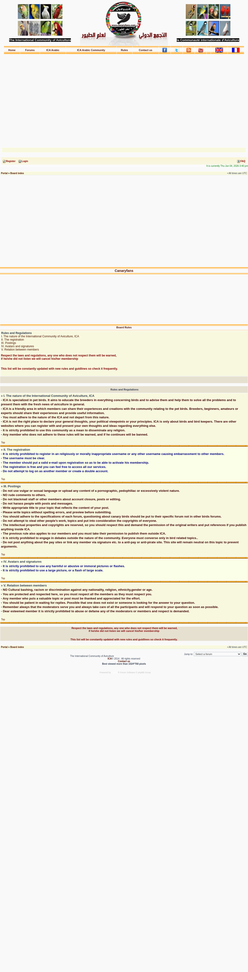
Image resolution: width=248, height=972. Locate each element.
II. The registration (12, 339)
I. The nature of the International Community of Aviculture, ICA (40, 336)
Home (12, 50)
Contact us (145, 50)
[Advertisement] (124, 98)
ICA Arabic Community (91, 50)
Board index (17, 173)
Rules (124, 50)
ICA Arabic (52, 50)
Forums (30, 50)
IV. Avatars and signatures (17, 346)
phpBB (114, 672)
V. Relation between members (20, 349)
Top (3, 442)
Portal (4, 173)
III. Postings (8, 343)
